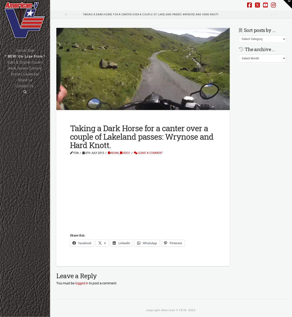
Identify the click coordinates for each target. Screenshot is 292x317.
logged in (81, 283)
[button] (287, 4)
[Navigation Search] (25, 92)
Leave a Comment (148, 153)
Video (125, 153)
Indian (113, 153)
